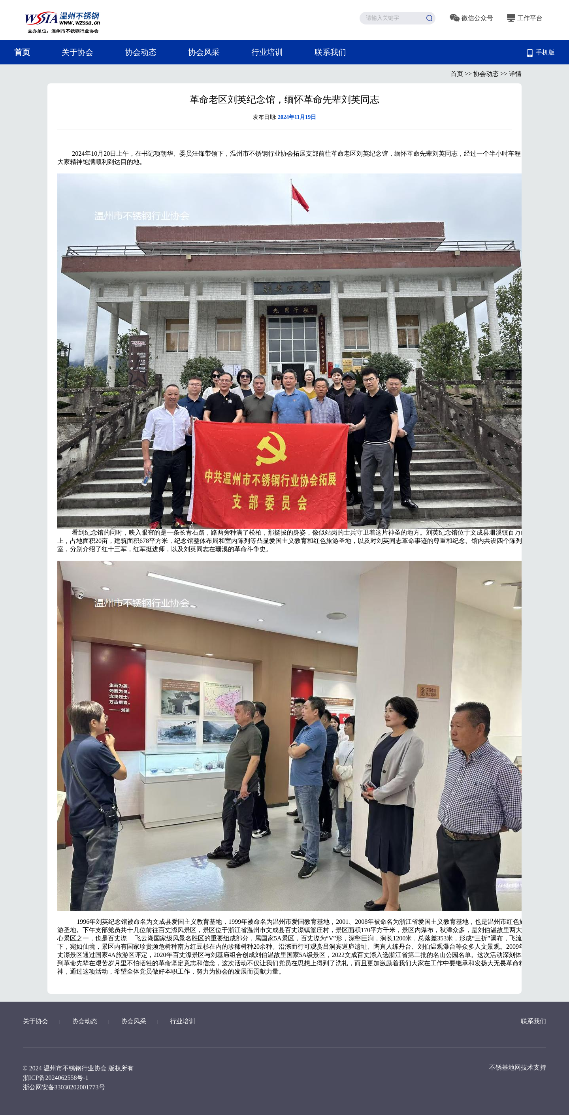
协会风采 (204, 52)
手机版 (541, 53)
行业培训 (267, 52)
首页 (22, 52)
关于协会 (77, 52)
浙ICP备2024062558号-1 (56, 1077)
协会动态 (140, 52)
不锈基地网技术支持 (517, 1067)
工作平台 (525, 18)
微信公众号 (471, 18)
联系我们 (330, 52)
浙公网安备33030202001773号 (64, 1087)
